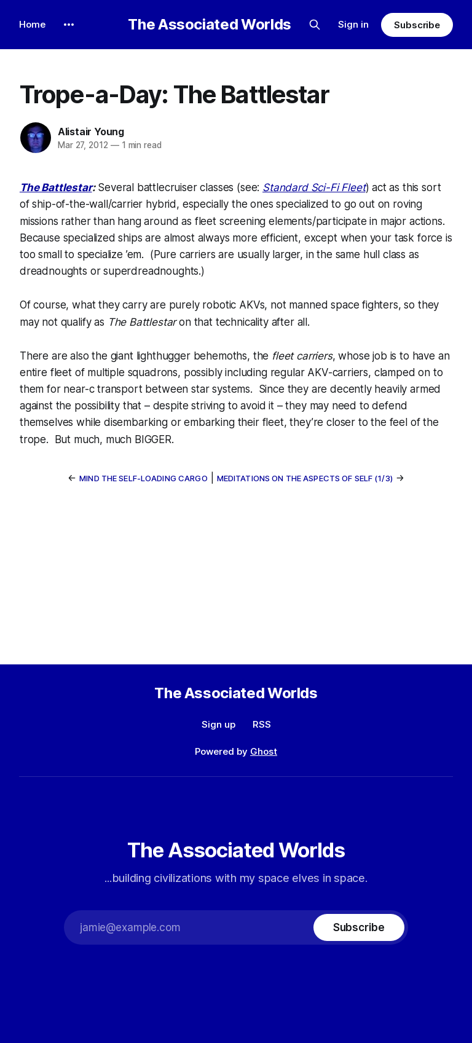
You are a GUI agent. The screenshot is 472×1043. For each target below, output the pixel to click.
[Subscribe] (358, 927)
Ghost (263, 751)
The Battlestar (56, 187)
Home (32, 24)
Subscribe (417, 25)
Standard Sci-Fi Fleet (313, 187)
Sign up (218, 724)
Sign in (353, 24)
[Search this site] (314, 24)
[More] (69, 24)
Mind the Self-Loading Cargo (143, 478)
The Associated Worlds (209, 24)
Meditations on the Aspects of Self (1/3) (305, 478)
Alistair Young (91, 131)
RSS (262, 724)
